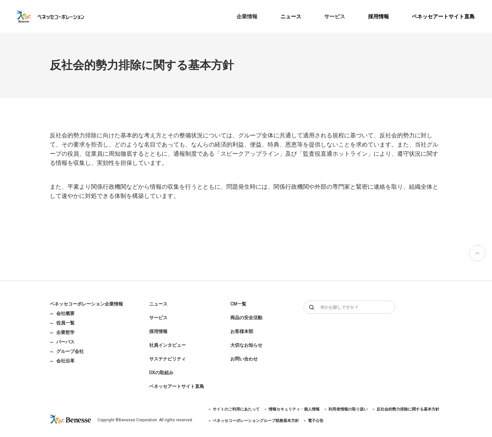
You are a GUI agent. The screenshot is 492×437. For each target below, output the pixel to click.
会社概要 (65, 313)
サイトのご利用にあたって (236, 409)
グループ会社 (70, 351)
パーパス (65, 341)
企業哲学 (65, 332)
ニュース (290, 16)
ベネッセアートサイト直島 (443, 16)
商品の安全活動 (246, 317)
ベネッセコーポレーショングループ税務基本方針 (256, 420)
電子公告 (316, 420)
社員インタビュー (167, 345)
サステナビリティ (167, 358)
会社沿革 (65, 360)
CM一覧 (238, 303)
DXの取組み (161, 372)
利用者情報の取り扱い (348, 409)
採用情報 (378, 16)
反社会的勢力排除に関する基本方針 (408, 409)
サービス (158, 317)
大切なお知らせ (246, 345)
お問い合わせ (244, 358)
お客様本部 (241, 331)
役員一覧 (65, 322)
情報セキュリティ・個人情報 (294, 409)
